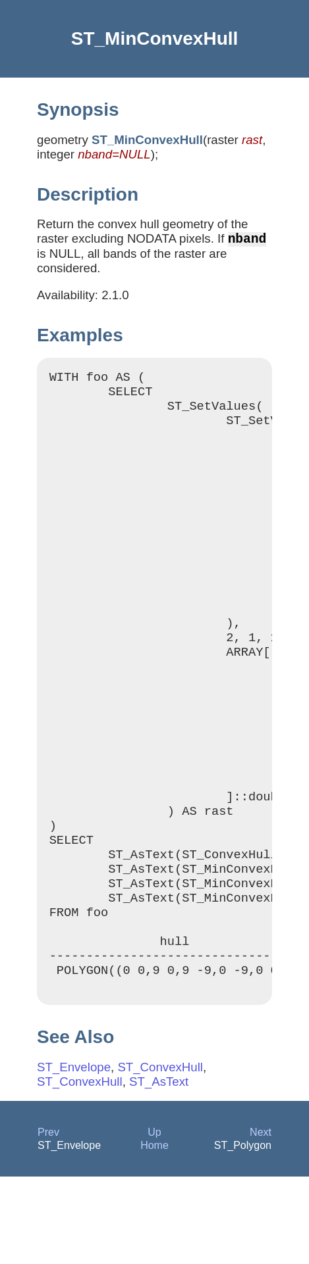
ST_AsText (158, 1169)
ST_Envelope (74, 1154)
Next (260, 1219)
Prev (48, 1219)
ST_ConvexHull (160, 1154)
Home (154, 1232)
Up (154, 1219)
